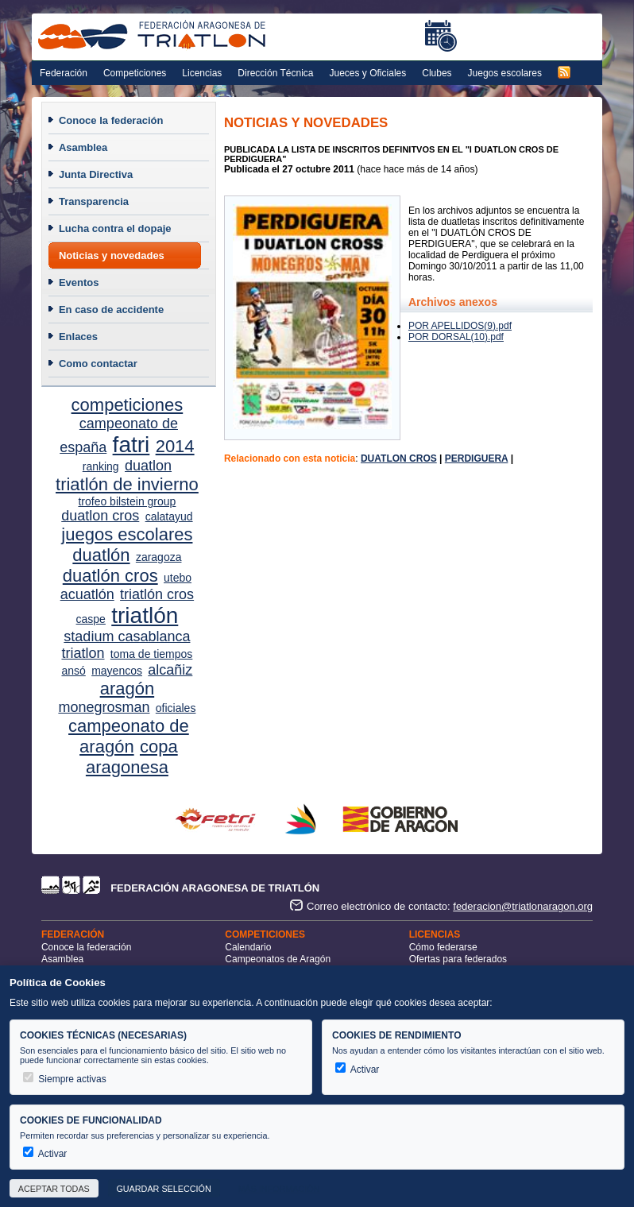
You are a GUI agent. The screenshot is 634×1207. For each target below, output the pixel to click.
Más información (278, 1188)
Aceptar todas (54, 1188)
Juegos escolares (505, 73)
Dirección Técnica (275, 73)
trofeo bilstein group (127, 501)
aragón (127, 688)
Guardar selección (163, 1188)
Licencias (202, 73)
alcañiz (170, 670)
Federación (63, 73)
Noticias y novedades (111, 255)
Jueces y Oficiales (368, 73)
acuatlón (87, 594)
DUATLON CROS (399, 458)
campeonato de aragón (128, 736)
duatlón (101, 555)
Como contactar (98, 363)
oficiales (176, 708)
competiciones (128, 405)
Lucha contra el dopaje (115, 228)
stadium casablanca (127, 636)
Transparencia (94, 201)
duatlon (148, 466)
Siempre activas (64, 1079)
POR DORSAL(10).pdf (456, 336)
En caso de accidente (111, 309)
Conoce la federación (111, 120)
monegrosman (103, 707)
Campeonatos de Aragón (278, 959)
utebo (177, 577)
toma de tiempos (151, 654)
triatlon (82, 653)
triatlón (144, 615)
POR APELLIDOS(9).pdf (460, 325)
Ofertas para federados (458, 959)
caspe (91, 619)
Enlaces (78, 336)
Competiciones (134, 73)
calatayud (169, 516)
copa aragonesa (132, 757)
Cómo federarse (443, 947)
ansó (73, 670)
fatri (131, 444)
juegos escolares (126, 534)
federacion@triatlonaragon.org (523, 906)
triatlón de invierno (127, 484)
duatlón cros (110, 576)
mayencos (116, 670)
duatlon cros (100, 516)
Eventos (79, 282)
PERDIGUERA (476, 458)
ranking (101, 466)
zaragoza (159, 557)
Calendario (248, 947)
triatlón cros (157, 594)
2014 (175, 446)
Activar (357, 1069)
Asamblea (83, 147)
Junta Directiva (96, 174)
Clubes (436, 73)
